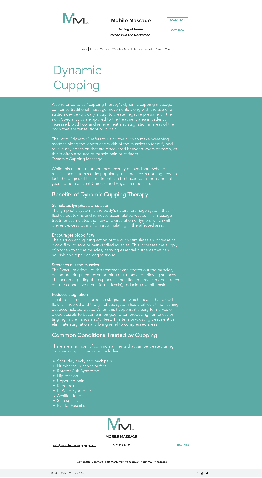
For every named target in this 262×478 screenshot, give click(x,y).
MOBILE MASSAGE (122, 436)
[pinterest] (206, 473)
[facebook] (197, 473)
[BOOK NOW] (177, 29)
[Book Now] (183, 445)
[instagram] (202, 473)
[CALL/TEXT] (177, 19)
